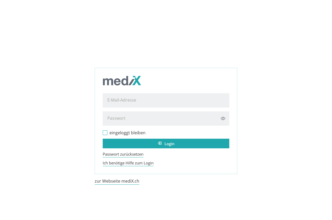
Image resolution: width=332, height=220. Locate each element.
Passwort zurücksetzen (123, 154)
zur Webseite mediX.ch (117, 181)
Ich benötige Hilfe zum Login (128, 162)
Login (169, 143)
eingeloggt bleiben (127, 133)
